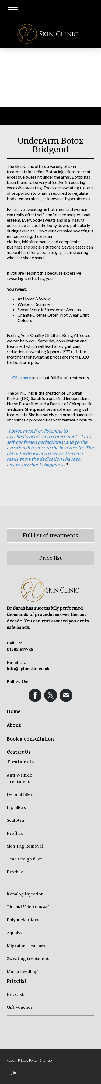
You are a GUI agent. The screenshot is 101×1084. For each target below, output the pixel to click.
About (11, 1060)
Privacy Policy (27, 1060)
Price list (50, 557)
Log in (11, 1073)
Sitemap (46, 1060)
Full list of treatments (50, 535)
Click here (21, 377)
